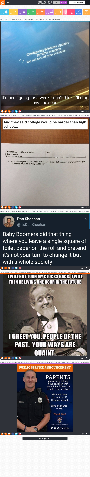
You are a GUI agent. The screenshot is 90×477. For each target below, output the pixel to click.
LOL (31, 12)
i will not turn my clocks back (14, 272)
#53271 (2, 272)
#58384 (2, 211)
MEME (4, 12)
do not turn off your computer (44, 19)
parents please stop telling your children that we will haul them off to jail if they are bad (51, 362)
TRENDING (78, 12)
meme (85, 272)
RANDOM (86, 12)
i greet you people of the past (60, 272)
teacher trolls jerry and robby (14, 115)
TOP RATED (71, 12)
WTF (13, 12)
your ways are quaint (76, 272)
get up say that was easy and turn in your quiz (65, 115)
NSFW (49, 12)
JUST (11, 2)
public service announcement (13, 362)
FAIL (22, 12)
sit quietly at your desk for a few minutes (38, 115)
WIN (67, 12)
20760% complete (28, 19)
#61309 (2, 115)
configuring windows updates (14, 19)
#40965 (2, 362)
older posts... (45, 438)
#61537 (2, 19)
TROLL (40, 12)
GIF (58, 12)
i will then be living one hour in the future (36, 272)
